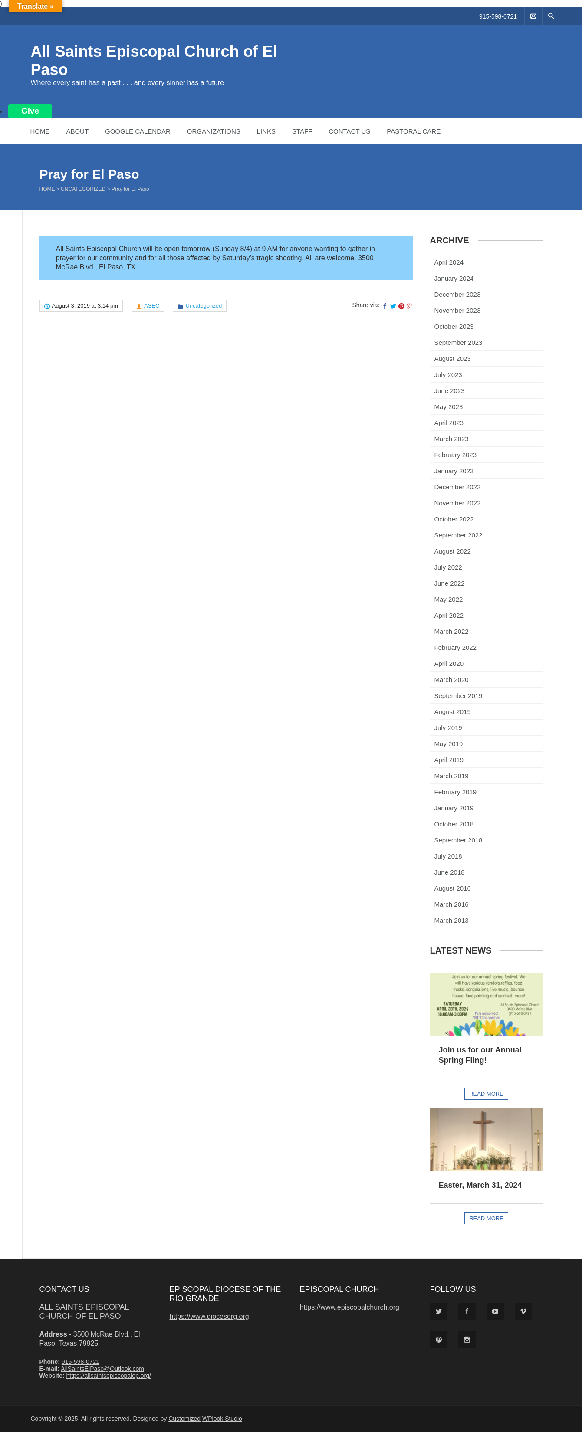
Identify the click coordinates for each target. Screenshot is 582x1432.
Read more (486, 1094)
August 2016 (452, 888)
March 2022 (451, 631)
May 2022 (448, 599)
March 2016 (451, 904)
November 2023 (457, 310)
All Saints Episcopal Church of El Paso (84, 1312)
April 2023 (449, 422)
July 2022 (448, 567)
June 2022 (449, 583)
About (77, 131)
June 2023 (449, 390)
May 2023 (448, 406)
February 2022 (455, 647)
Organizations (213, 131)
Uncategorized (83, 189)
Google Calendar (138, 131)
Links (266, 131)
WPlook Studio (222, 1418)
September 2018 (458, 840)
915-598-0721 (498, 16)
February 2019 (455, 792)
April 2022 (449, 615)
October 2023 (454, 326)
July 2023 (448, 374)
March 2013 (451, 920)
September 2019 (458, 695)
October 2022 (454, 519)
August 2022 (452, 551)
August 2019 (452, 711)
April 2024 (449, 262)
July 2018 (448, 856)
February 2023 (455, 455)
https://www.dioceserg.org (209, 1316)
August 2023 (452, 358)
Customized (184, 1418)
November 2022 (457, 503)
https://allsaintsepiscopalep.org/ (108, 1375)
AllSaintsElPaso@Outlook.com (102, 1368)
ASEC (151, 305)
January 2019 (454, 808)
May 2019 (448, 743)
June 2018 (449, 872)
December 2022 (457, 487)
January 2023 (454, 471)
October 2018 (454, 824)
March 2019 (451, 776)
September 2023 (458, 342)
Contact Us (349, 131)
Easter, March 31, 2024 (480, 1185)
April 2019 (449, 760)
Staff (302, 131)
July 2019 (448, 727)
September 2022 (458, 535)
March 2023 (451, 438)
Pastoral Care (414, 131)
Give (30, 110)
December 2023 (457, 294)
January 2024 (454, 278)
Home (40, 131)
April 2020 (449, 663)
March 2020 (451, 679)
